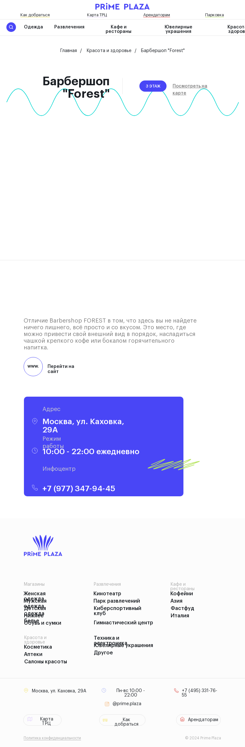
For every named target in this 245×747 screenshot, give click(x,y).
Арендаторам (156, 15)
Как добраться (35, 15)
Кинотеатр (107, 593)
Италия (180, 615)
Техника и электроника (110, 641)
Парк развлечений (116, 601)
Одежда (33, 27)
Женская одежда (35, 596)
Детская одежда (35, 611)
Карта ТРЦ (97, 15)
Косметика (38, 647)
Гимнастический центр (123, 622)
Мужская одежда (35, 603)
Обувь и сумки (42, 623)
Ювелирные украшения (178, 29)
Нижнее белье (34, 618)
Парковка (214, 15)
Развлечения (69, 27)
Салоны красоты (45, 661)
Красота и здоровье (108, 51)
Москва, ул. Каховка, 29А (59, 691)
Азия (176, 601)
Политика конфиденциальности (52, 738)
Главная (68, 51)
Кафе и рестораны (118, 29)
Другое (103, 652)
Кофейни (181, 593)
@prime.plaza (127, 704)
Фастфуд (182, 608)
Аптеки (33, 654)
